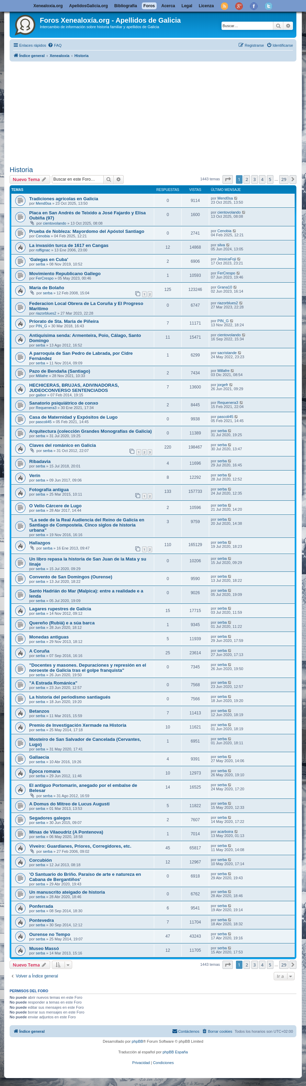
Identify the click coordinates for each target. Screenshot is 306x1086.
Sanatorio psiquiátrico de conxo (63, 403)
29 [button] (283, 179)
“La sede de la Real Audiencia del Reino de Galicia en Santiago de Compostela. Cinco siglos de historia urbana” (86, 525)
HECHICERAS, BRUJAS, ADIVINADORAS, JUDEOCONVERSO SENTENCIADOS (74, 388)
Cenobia (43, 236)
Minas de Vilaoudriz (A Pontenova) (66, 832)
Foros (149, 5)
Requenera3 (46, 408)
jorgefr (222, 385)
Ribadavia (39, 461)
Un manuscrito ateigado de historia (67, 892)
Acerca (168, 5)
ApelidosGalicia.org (88, 5)
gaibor (41, 395)
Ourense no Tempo (49, 934)
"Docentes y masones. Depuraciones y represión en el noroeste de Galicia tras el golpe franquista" (87, 668)
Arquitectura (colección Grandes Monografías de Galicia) (90, 431)
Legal (187, 5)
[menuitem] (54, 45)
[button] (228, 179)
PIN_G (41, 326)
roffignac (43, 250)
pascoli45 (44, 422)
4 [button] (262, 179)
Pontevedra (41, 920)
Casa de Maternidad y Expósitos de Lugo (73, 417)
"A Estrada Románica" (53, 683)
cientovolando (54, 223)
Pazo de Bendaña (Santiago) (59, 371)
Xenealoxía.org (48, 5)
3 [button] (254, 179)
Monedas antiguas (49, 637)
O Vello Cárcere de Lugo (55, 505)
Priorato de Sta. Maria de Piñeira (64, 321)
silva (221, 245)
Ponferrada (41, 906)
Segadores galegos (50, 818)
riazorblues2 (46, 313)
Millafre (42, 376)
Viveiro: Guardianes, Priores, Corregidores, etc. (80, 846)
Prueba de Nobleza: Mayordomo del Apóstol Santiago (86, 231)
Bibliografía (125, 5)
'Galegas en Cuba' (48, 259)
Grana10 (224, 287)
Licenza (206, 5)
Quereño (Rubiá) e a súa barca (62, 622)
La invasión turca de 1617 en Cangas (69, 245)
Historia (21, 169)
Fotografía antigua (49, 489)
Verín (34, 475)
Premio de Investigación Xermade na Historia (77, 725)
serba (40, 264)
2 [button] (247, 179)
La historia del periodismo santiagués (70, 697)
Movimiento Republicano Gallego (65, 273)
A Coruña (39, 651)
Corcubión (40, 860)
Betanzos (39, 711)
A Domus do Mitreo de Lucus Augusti (69, 803)
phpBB (137, 1041)
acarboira (225, 831)
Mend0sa (43, 203)
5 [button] (270, 179)
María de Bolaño (46, 287)
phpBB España (175, 1052)
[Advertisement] (158, 112)
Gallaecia (39, 757)
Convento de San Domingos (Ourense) (70, 576)
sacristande (227, 353)
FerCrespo (45, 278)
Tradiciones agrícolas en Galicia (63, 198)
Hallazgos (39, 542)
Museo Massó (44, 948)
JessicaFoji (226, 259)
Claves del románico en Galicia (62, 445)
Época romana (44, 771)
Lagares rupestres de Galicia (60, 608)
